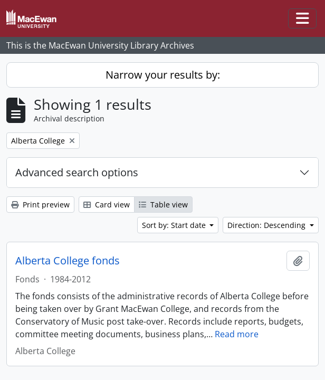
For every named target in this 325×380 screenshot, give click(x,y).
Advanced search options (76, 172)
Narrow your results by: (163, 75)
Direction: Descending (267, 225)
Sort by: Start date (175, 225)
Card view (106, 205)
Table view (163, 205)
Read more (237, 334)
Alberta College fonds (67, 260)
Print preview (40, 205)
